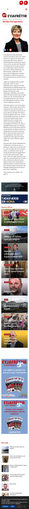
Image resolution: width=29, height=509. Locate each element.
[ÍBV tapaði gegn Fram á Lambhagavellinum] (14, 217)
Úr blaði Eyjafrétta (9, 264)
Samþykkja (5, 506)
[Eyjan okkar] (14, 286)
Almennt (10, 19)
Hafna (12, 506)
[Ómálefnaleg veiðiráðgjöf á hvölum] (14, 339)
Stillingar (19, 506)
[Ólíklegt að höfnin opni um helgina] (14, 234)
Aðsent (6, 299)
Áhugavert (7, 317)
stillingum (17, 503)
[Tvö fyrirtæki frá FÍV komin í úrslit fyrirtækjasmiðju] (14, 321)
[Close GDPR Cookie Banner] (24, 506)
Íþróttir (6, 212)
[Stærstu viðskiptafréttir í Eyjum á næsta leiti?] (14, 252)
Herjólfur (7, 230)
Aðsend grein (7, 247)
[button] (26, 9)
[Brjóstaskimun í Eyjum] (14, 304)
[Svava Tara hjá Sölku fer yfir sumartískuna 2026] (14, 269)
